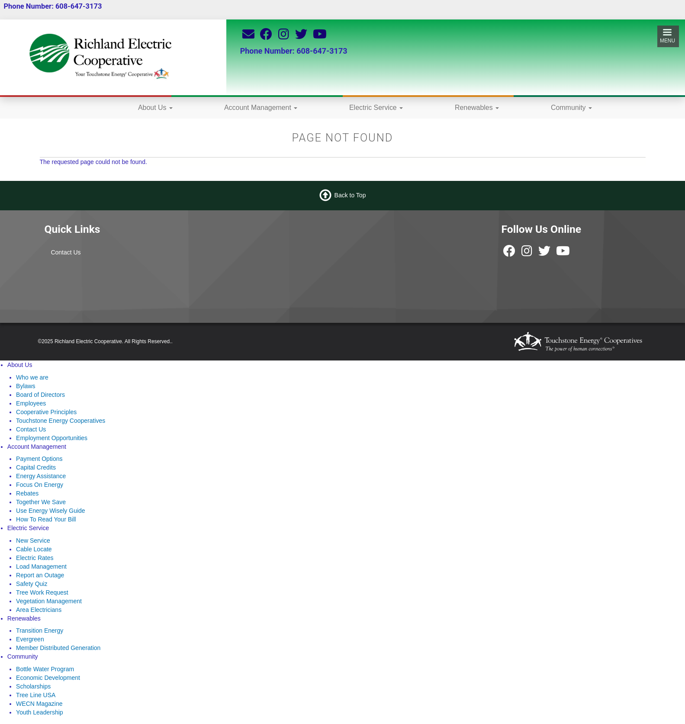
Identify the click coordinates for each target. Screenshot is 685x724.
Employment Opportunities (51, 437)
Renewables (477, 107)
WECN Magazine (39, 703)
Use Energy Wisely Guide (50, 510)
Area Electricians (38, 609)
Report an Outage (40, 575)
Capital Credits (36, 467)
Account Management (260, 107)
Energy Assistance (41, 476)
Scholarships (33, 686)
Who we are (32, 377)
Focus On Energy (39, 484)
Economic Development (48, 677)
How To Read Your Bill (46, 519)
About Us (155, 107)
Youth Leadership (39, 712)
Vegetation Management (49, 601)
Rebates (27, 493)
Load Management (41, 566)
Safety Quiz (31, 583)
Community (571, 107)
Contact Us (65, 252)
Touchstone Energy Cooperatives (60, 420)
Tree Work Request (42, 592)
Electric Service (376, 107)
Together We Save (41, 502)
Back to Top (350, 195)
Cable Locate (34, 549)
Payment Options (39, 458)
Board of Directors (40, 394)
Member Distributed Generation (58, 647)
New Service (33, 540)
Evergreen (30, 639)
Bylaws (25, 386)
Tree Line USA (35, 695)
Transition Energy (39, 630)
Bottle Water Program (45, 669)
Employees (31, 403)
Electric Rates (34, 557)
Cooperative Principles (46, 412)
